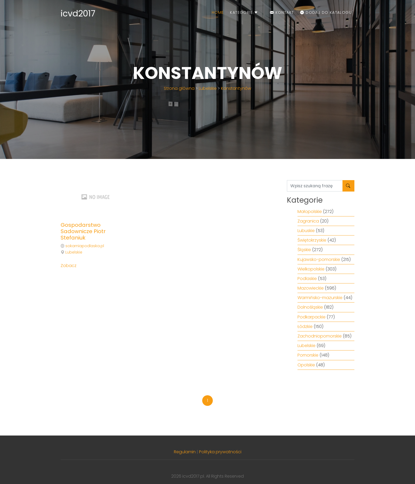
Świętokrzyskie (311, 240)
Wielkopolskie (310, 269)
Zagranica (308, 221)
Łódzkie (305, 326)
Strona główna (179, 88)
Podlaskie (307, 279)
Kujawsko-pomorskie (318, 259)
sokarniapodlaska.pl (84, 245)
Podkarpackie (311, 317)
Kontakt (282, 12)
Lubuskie (306, 231)
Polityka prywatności (220, 452)
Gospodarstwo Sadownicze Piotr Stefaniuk (83, 231)
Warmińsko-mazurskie (319, 298)
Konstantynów (236, 88)
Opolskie (306, 365)
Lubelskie (208, 88)
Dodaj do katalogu (326, 12)
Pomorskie (307, 355)
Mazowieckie (310, 288)
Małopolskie (309, 211)
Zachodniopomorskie (319, 336)
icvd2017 (78, 13)
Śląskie (304, 250)
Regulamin (185, 452)
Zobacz (68, 266)
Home (218, 12)
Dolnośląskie (310, 307)
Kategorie (244, 12)
